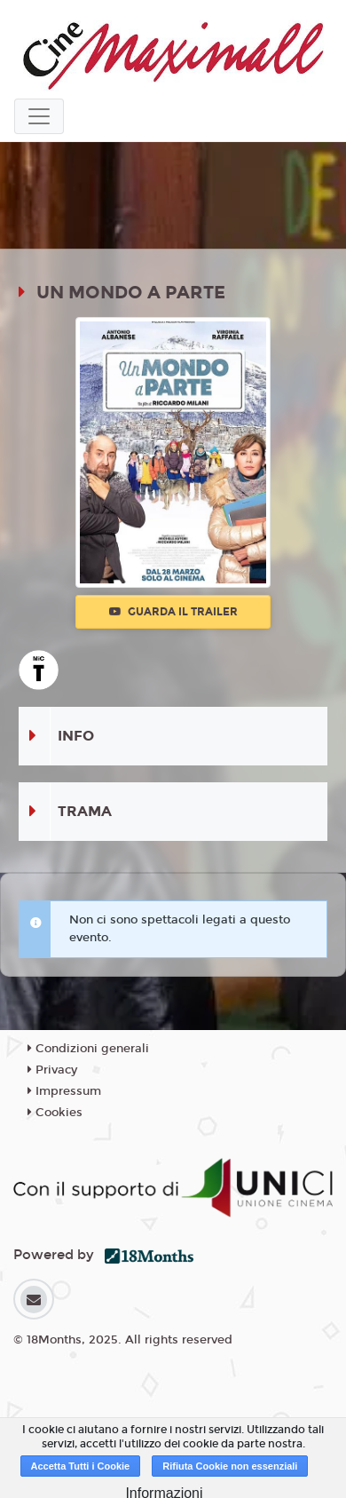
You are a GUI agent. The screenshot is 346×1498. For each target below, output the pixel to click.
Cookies (55, 1113)
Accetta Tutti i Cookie (80, 1466)
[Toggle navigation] (39, 116)
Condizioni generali (88, 1049)
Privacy (52, 1070)
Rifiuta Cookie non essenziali (229, 1466)
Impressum (64, 1091)
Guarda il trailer (173, 612)
